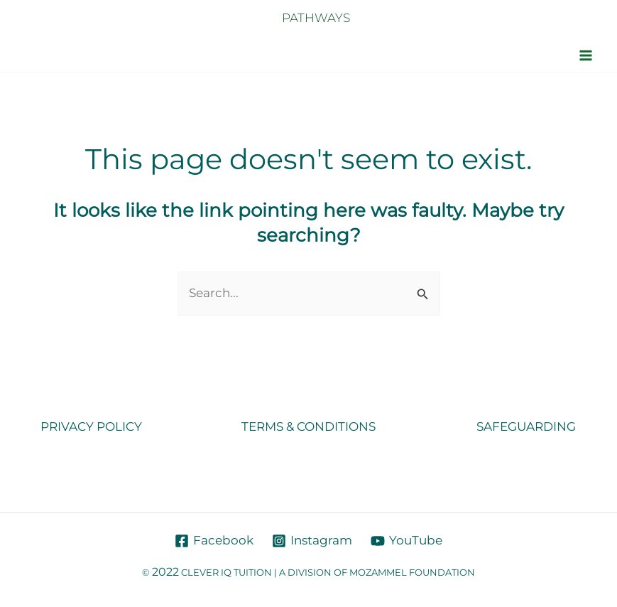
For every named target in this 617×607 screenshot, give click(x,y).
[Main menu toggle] (586, 55)
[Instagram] (312, 541)
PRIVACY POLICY (91, 426)
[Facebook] (214, 541)
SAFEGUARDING (526, 426)
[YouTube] (406, 541)
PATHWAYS (316, 18)
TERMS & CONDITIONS (308, 426)
